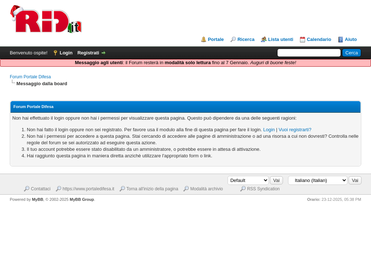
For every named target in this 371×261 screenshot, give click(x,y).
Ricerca (245, 39)
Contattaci (40, 188)
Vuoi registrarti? (295, 129)
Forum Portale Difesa (30, 76)
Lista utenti (280, 39)
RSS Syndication (263, 188)
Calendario (319, 39)
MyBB (37, 199)
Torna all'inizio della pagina (152, 188)
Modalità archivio (206, 188)
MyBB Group (82, 199)
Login (66, 52)
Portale (216, 39)
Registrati (88, 52)
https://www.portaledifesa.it (88, 188)
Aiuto (351, 39)
